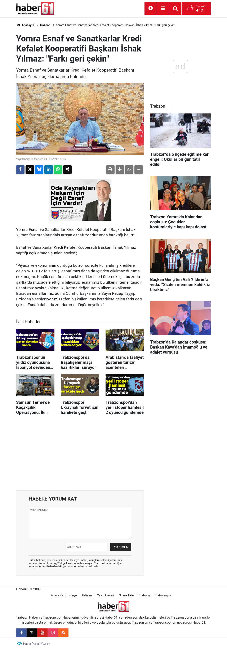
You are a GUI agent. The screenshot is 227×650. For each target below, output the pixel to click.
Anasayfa (25, 25)
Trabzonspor (163, 595)
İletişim (87, 595)
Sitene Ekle (126, 595)
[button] (120, 169)
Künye (73, 595)
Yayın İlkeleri (105, 595)
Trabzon (45, 25)
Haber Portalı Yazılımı (37, 643)
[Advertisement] (80, 454)
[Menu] (163, 8)
